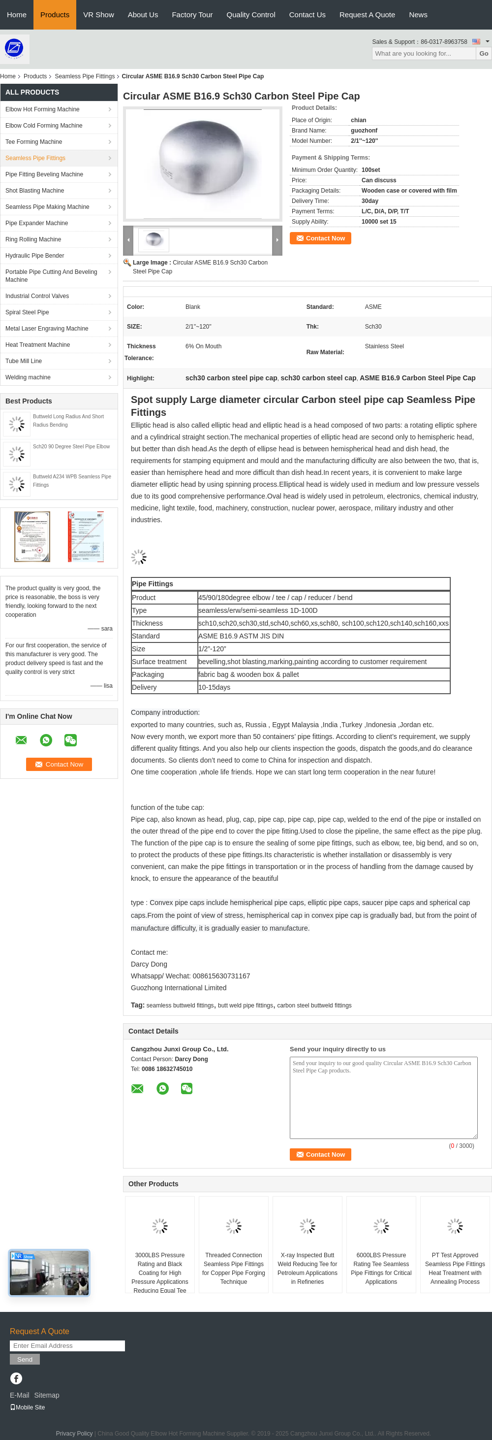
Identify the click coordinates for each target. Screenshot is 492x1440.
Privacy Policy (74, 1433)
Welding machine (28, 377)
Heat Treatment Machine (37, 344)
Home (17, 14)
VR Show (98, 14)
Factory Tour (192, 14)
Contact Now (325, 238)
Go (484, 53)
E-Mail (20, 1395)
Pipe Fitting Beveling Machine (44, 174)
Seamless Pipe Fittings (85, 76)
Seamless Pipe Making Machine (47, 206)
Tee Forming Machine (33, 141)
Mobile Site (27, 1407)
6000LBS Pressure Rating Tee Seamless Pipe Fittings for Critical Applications (381, 1268)
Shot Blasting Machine (34, 190)
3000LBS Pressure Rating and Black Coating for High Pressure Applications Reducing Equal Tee (159, 1273)
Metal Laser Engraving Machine (47, 328)
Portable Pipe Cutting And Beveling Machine (51, 275)
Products (54, 14)
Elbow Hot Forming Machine (42, 109)
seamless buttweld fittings (180, 1005)
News (418, 14)
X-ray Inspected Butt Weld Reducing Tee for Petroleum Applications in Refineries (307, 1268)
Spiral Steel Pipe (27, 312)
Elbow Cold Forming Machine (44, 125)
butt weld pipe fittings (245, 1005)
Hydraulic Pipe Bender (34, 255)
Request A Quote (367, 14)
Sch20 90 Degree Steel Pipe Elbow (71, 446)
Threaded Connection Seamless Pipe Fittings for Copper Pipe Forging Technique (233, 1268)
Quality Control (251, 14)
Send (24, 1359)
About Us (143, 14)
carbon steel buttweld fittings (314, 1005)
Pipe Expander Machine (36, 223)
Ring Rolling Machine (33, 239)
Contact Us (307, 14)
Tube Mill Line (23, 361)
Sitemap (46, 1395)
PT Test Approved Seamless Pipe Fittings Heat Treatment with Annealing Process (455, 1268)
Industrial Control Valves (37, 296)
